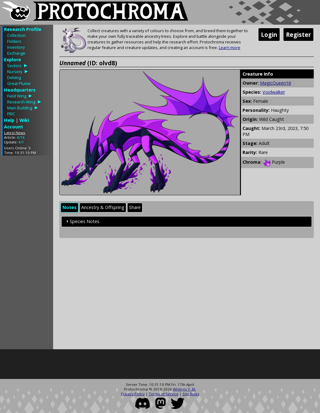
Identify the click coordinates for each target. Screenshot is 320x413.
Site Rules (190, 393)
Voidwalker (273, 92)
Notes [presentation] (69, 207)
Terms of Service (163, 393)
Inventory (16, 47)
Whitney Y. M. (184, 389)
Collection (16, 35)
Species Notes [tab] (82, 221)
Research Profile (22, 29)
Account (13, 127)
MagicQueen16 (275, 83)
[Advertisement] (27, 254)
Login (269, 34)
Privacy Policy (133, 393)
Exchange (16, 53)
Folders (14, 41)
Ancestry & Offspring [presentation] (102, 207)
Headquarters (20, 90)
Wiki (24, 120)
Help (9, 120)
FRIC (11, 114)
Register (298, 34)
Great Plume (19, 83)
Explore (12, 59)
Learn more (229, 47)
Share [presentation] (135, 207)
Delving (14, 77)
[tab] (69, 207)
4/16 (21, 137)
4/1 (21, 142)
